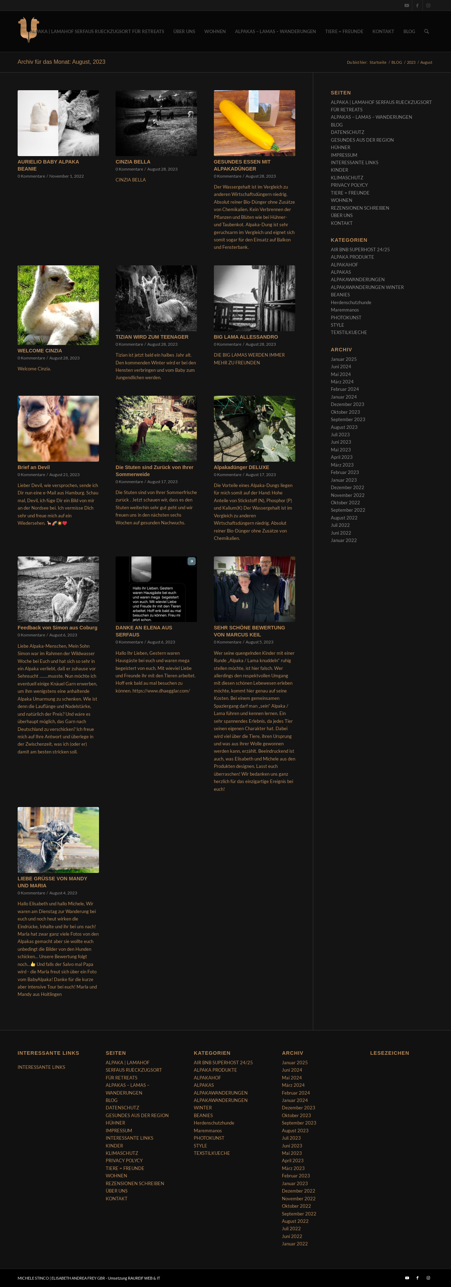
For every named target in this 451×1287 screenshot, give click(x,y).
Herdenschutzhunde (351, 302)
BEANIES (340, 294)
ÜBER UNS (342, 215)
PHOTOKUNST (346, 317)
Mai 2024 (341, 374)
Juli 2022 (340, 525)
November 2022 (348, 495)
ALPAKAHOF (344, 264)
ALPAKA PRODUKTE (352, 257)
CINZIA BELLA (133, 162)
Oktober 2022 (345, 502)
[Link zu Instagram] (428, 5)
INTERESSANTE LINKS (354, 162)
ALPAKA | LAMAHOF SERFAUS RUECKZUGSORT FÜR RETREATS (134, 1070)
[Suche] (426, 31)
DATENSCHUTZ (347, 132)
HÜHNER (340, 147)
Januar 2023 (344, 480)
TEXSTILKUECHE (349, 332)
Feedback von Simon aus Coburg (57, 627)
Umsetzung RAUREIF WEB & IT (134, 1278)
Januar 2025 (344, 359)
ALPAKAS (341, 272)
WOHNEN (341, 200)
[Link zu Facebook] (417, 5)
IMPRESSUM (344, 155)
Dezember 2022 (347, 487)
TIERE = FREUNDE (350, 193)
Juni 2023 (341, 442)
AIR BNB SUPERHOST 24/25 (360, 249)
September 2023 (348, 419)
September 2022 (348, 510)
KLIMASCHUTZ (347, 177)
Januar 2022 (344, 540)
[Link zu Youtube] (407, 5)
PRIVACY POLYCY (349, 185)
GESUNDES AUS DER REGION (362, 140)
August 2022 (344, 518)
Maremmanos (345, 310)
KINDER (339, 170)
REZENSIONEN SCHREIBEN (360, 208)
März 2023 (342, 465)
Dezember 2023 (347, 404)
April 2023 (342, 457)
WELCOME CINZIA (40, 350)
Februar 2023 (345, 472)
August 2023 (344, 427)
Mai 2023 (341, 449)
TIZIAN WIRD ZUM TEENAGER (152, 337)
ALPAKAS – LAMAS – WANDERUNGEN (371, 117)
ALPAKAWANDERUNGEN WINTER (367, 287)
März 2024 (342, 381)
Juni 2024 (341, 366)
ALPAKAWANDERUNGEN (358, 279)
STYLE (337, 325)
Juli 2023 (340, 434)
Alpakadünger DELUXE (241, 467)
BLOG (337, 125)
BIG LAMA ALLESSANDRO (246, 337)
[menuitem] (97, 31)
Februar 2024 (345, 389)
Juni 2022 (341, 533)
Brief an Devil (34, 467)
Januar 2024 (344, 397)
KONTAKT (342, 223)
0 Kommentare (31, 175)
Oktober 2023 (345, 412)
